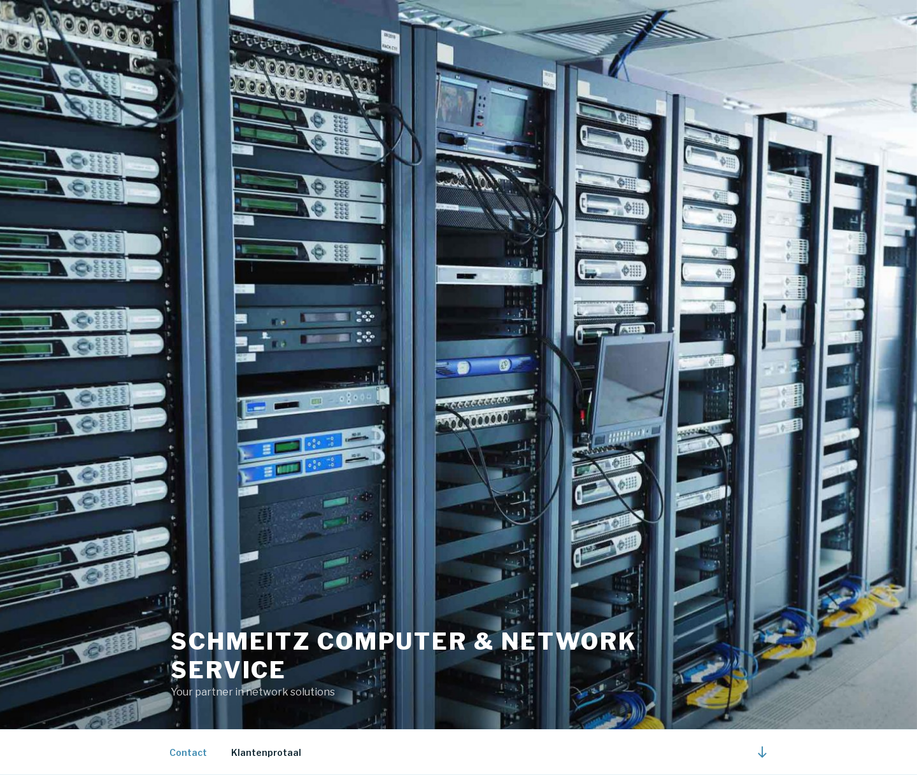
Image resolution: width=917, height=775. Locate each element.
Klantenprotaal (266, 752)
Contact (188, 752)
